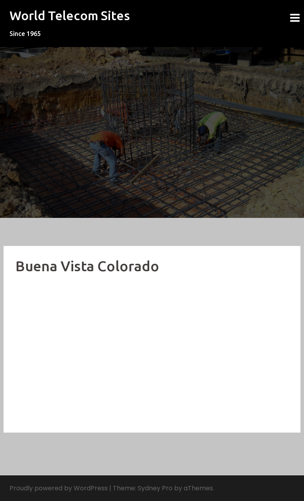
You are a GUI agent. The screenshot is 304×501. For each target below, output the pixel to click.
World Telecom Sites (70, 15)
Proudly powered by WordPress (59, 488)
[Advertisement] (152, 361)
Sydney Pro (155, 488)
